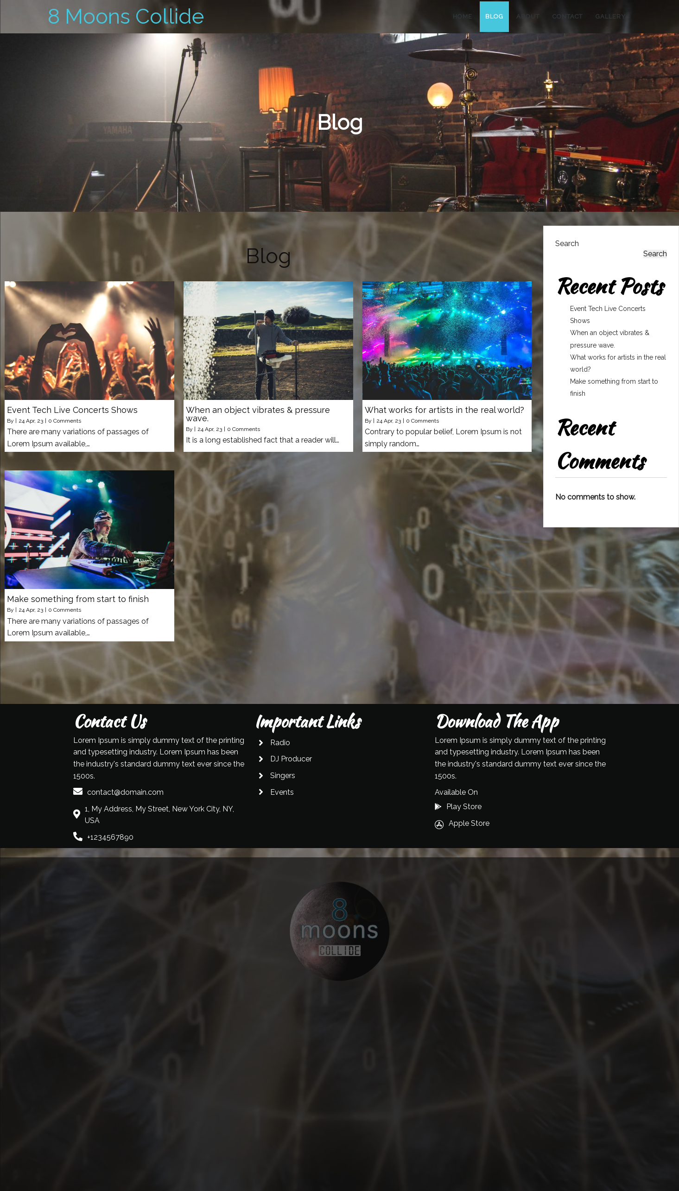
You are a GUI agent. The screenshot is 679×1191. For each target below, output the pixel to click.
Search (567, 243)
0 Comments (64, 421)
